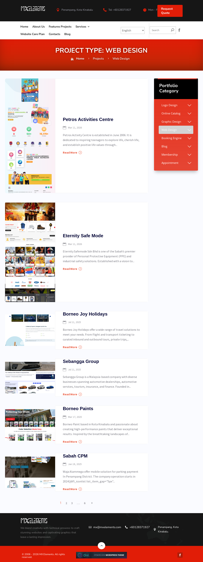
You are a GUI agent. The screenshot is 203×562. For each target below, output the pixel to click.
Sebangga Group (81, 361)
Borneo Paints (78, 408)
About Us (38, 26)
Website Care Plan (32, 34)
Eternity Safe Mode (83, 235)
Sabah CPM (75, 455)
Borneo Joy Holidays (85, 313)
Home (24, 26)
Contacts (54, 34)
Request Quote (167, 11)
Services (81, 26)
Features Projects (60, 26)
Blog (67, 34)
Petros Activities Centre (88, 119)
